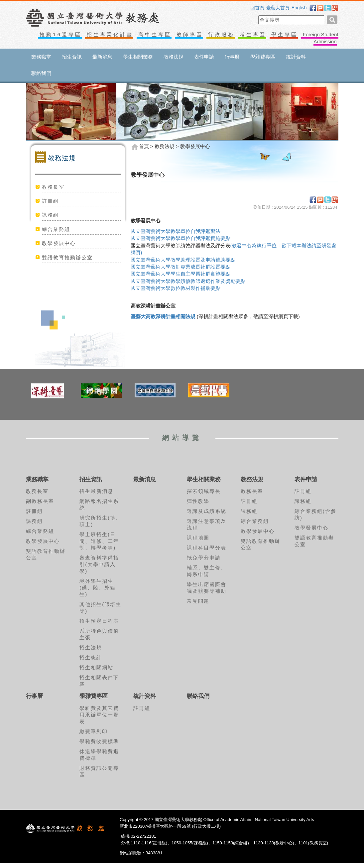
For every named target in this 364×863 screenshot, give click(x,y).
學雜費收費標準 (99, 741)
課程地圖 (198, 537)
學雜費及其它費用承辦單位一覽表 (99, 714)
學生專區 (284, 34)
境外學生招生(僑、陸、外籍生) (97, 587)
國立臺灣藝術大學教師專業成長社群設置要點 (180, 267)
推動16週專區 (61, 34)
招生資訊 (72, 57)
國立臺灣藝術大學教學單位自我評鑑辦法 (175, 231)
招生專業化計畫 (110, 34)
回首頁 (257, 7)
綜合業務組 (56, 229)
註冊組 (50, 201)
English (299, 7)
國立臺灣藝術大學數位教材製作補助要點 (175, 288)
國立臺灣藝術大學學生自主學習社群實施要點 (180, 274)
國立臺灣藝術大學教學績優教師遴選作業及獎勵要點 (188, 281)
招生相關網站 (96, 667)
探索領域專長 (204, 491)
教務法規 (173, 57)
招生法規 (90, 647)
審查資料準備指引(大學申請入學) (99, 564)
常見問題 (198, 601)
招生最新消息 (96, 491)
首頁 (144, 146)
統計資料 (296, 57)
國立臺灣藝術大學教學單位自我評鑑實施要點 (180, 238)
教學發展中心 (59, 243)
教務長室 (53, 187)
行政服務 (221, 34)
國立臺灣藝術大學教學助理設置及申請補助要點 (183, 260)
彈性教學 (198, 501)
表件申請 (204, 57)
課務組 (50, 215)
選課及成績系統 (206, 511)
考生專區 (253, 34)
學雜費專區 (262, 57)
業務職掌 (41, 57)
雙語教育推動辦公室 (67, 257)
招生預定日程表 (99, 621)
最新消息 (102, 57)
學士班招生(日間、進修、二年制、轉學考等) (99, 541)
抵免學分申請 (204, 557)
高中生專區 (155, 34)
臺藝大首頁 (278, 7)
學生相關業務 (138, 57)
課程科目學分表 (206, 547)
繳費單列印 (93, 731)
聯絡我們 (41, 73)
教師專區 (190, 34)
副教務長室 (40, 501)
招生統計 (90, 657)
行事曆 (232, 57)
